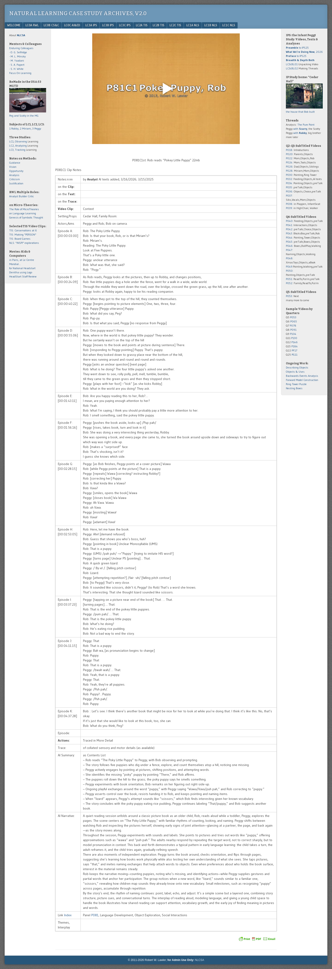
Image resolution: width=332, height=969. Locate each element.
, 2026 (304, 51)
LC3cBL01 (292, 64)
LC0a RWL (32, 25)
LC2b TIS (158, 25)
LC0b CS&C (51, 25)
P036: (289, 191)
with (300, 128)
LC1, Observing (18, 141)
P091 (293, 329)
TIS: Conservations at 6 (23, 230)
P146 (294, 342)
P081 (94, 915)
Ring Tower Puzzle (296, 384)
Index (67, 915)
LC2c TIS (175, 25)
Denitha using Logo (20, 272)
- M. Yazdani (16, 60)
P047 (289, 250)
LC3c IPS (125, 25)
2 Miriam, (26, 128)
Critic (31, 196)
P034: (289, 183)
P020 (289, 154)
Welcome (13, 25)
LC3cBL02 (292, 68)
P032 (289, 179)
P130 (294, 338)
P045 (289, 241)
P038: (289, 204)
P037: (289, 195)
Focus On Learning (20, 73)
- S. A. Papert (16, 64)
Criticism (14, 179)
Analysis (14, 175)
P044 (289, 237)
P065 (293, 321)
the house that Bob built (300, 111)
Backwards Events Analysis (302, 375)
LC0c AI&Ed (72, 25)
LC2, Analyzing (18, 145)
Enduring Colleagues (21, 48)
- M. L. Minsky (17, 56)
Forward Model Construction (302, 380)
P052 (289, 283)
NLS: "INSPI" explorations (24, 242)
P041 (289, 225)
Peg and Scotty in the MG (24, 115)
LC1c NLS (228, 25)
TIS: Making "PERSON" (22, 234)
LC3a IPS (91, 25)
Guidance (14, 162)
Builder (23, 196)
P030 (289, 175)
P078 (293, 325)
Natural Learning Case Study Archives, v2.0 (78, 13)
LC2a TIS (142, 25)
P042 (289, 229)
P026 (289, 166)
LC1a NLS (192, 25)
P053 (289, 296)
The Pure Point (305, 124)
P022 (289, 158)
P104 (293, 334)
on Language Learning (22, 213)
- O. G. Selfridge (18, 52)
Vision (12, 166)
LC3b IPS (108, 25)
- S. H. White (16, 69)
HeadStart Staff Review (22, 276)
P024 (289, 162)
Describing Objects (297, 367)
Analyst (13, 196)
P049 (289, 266)
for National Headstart (22, 268)
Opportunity (16, 171)
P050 (289, 270)
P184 (294, 346)
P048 (289, 258)
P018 (289, 150)
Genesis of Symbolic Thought (26, 217)
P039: (289, 208)
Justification (16, 183)
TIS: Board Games (19, 238)
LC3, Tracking (17, 149)
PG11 (294, 354)
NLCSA (199, 960)
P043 (289, 233)
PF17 (294, 350)
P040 (289, 221)
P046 (289, 245)
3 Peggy (36, 128)
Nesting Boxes (294, 388)
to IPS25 (297, 47)
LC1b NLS (210, 25)
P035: (289, 187)
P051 (289, 279)
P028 (289, 170)
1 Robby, (14, 128)
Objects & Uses (295, 371)
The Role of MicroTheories (24, 209)
